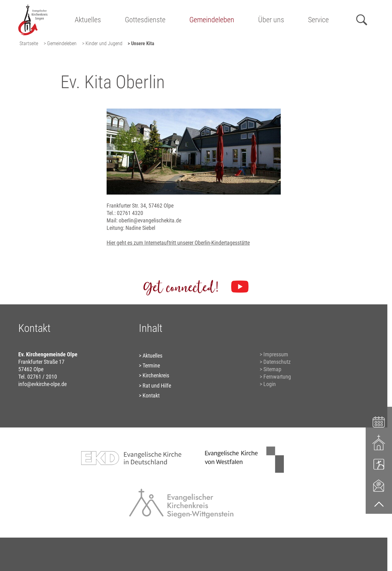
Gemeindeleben (211, 19)
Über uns (271, 19)
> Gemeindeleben (60, 43)
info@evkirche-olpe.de (42, 384)
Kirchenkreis (156, 375)
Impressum (275, 354)
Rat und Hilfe (157, 385)
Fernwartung (277, 376)
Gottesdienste (145, 19)
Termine (151, 365)
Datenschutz (277, 361)
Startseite (29, 43)
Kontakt (151, 395)
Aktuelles (88, 19)
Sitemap (272, 369)
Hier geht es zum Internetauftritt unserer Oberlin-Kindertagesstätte (178, 242)
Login (269, 384)
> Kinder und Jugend (102, 43)
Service (318, 19)
